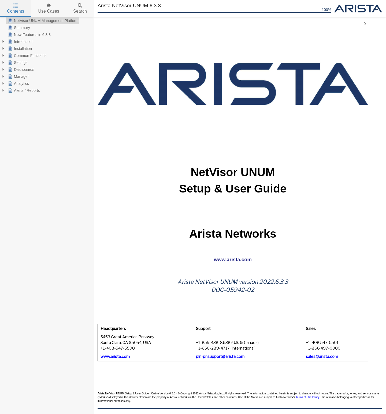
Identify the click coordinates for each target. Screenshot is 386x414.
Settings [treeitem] (17, 62)
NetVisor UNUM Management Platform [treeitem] (43, 20)
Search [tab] (80, 8)
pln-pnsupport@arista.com (220, 356)
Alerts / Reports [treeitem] (23, 90)
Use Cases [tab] (48, 8)
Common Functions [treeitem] (26, 55)
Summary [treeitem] (18, 27)
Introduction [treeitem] (20, 41)
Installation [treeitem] (19, 48)
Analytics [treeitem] (18, 83)
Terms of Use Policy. (308, 397)
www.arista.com (233, 259)
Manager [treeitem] (18, 76)
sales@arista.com (322, 356)
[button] (365, 24)
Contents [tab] (15, 8)
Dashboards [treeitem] (20, 69)
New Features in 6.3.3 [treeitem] (29, 34)
